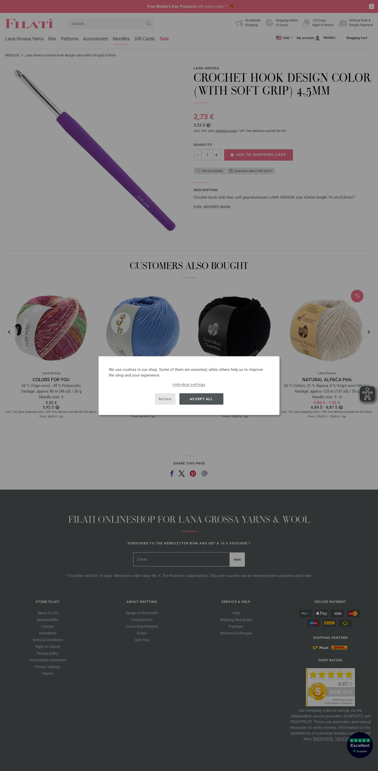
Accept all (201, 399)
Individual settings (189, 384)
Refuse (165, 399)
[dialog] (189, 385)
